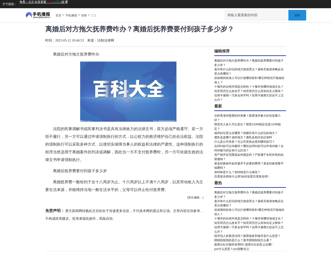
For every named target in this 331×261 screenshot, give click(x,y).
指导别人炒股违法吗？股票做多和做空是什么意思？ (247, 236)
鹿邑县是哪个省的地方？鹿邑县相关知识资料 (243, 137)
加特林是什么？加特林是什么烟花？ (237, 172)
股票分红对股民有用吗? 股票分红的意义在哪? (243, 244)
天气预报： (9, 4)
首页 (58, 15)
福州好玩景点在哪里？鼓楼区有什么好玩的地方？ (246, 133)
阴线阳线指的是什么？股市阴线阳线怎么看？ (243, 240)
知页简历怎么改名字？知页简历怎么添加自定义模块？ (249, 91)
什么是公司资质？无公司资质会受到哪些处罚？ (244, 141)
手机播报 (71, 15)
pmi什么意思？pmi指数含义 (231, 249)
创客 (84, 15)
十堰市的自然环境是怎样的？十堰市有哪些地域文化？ (249, 86)
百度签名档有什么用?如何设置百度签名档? (241, 176)
